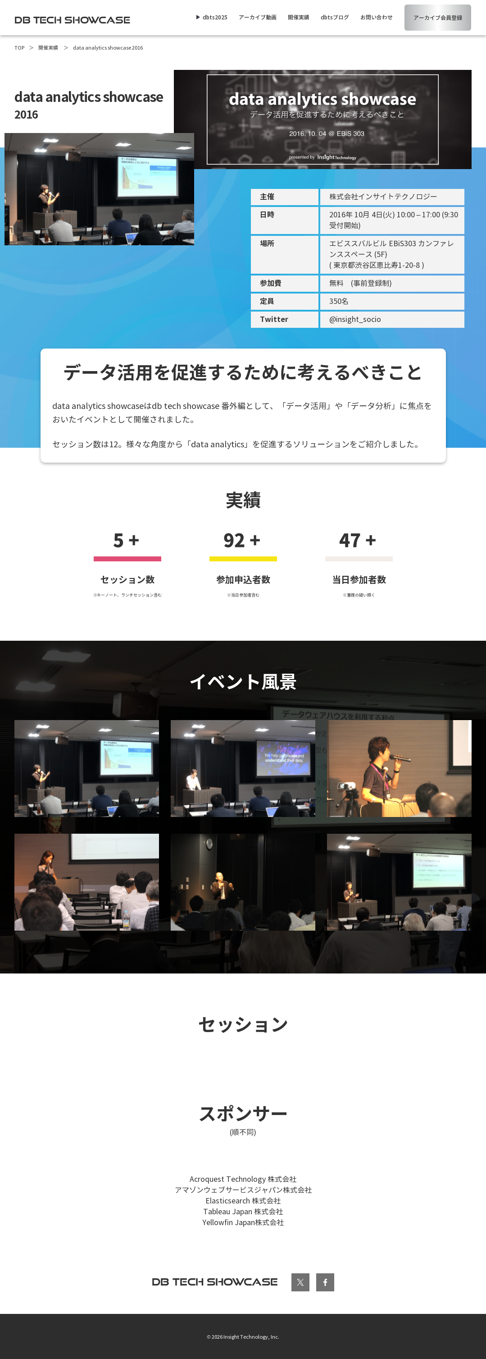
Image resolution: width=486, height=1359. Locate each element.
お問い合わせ (376, 17)
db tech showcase (215, 1281)
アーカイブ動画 (258, 17)
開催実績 (298, 17)
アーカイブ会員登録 (437, 17)
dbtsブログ (335, 17)
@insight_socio (355, 319)
